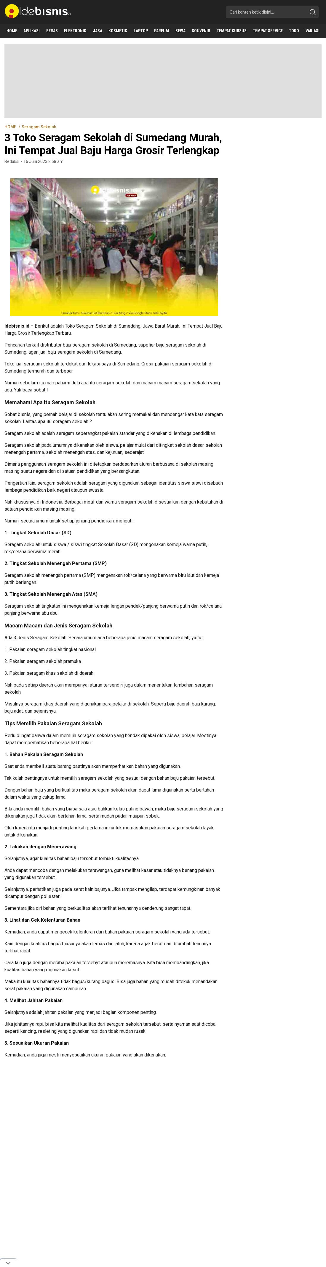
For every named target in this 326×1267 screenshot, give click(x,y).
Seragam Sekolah (39, 126)
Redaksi (11, 161)
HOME (10, 126)
